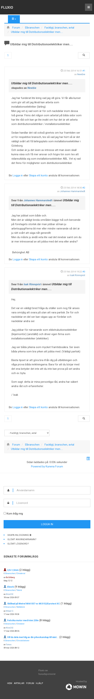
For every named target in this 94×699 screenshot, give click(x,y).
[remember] (5, 513)
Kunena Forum (54, 466)
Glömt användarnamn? (21, 539)
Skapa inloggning (19, 535)
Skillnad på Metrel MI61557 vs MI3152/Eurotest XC (33, 603)
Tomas (9, 645)
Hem (9, 683)
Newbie (81, 74)
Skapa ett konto (38, 175)
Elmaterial (21, 573)
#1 (83, 70)
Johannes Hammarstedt (72, 191)
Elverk (10, 587)
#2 (83, 187)
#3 (83, 271)
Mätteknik (21, 607)
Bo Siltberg (10, 577)
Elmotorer (21, 624)
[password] (51, 503)
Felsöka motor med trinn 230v (23, 620)
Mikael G (9, 611)
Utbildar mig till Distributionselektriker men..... (42, 83)
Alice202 (9, 594)
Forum (30, 683)
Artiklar (19, 683)
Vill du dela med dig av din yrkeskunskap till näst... (33, 637)
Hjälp (39, 683)
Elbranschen (10, 573)
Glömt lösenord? (18, 543)
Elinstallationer (23, 641)
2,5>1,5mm (13, 570)
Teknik (19, 590)
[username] (51, 490)
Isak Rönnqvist (77, 275)
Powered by (38, 466)
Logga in (18, 175)
